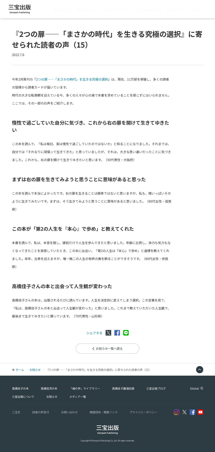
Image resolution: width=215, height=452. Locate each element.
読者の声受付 (40, 412)
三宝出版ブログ (175, 10)
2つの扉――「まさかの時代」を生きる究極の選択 (72, 79)
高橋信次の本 (85, 10)
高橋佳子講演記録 (149, 10)
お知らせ (35, 370)
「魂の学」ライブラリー (115, 10)
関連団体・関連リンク (104, 412)
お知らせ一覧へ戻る (107, 348)
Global (198, 10)
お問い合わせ (69, 412)
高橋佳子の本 (63, 10)
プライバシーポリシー (143, 412)
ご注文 (16, 412)
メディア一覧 (77, 397)
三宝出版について (23, 397)
